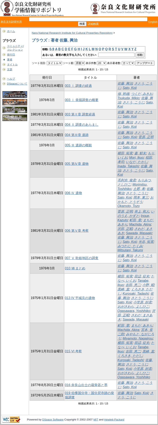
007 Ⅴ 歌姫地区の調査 (82, 258)
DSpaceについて (17, 83)
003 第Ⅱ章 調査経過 (80, 114)
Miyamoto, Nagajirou (138, 338)
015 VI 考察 (73, 351)
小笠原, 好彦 (142, 302)
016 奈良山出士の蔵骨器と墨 (86, 385)
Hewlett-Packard (114, 419)
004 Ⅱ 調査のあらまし (82, 124)
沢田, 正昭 (125, 229)
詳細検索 (93, 23)
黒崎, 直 (123, 289)
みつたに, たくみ (130, 246)
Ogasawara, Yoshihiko (134, 311)
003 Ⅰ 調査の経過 (78, 85)
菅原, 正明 (145, 137)
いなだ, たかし (137, 162)
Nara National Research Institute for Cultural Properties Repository (72, 32)
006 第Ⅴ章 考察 (77, 230)
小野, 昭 (148, 285)
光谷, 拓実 (145, 241)
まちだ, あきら (142, 325)
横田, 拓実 (125, 153)
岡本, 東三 (140, 197)
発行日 (11, 54)
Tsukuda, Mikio (128, 98)
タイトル (12, 64)
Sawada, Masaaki (139, 233)
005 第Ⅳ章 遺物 (77, 163)
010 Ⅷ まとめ (75, 268)
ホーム (11, 31)
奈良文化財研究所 (11, 21)
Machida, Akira (140, 224)
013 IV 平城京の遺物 (80, 298)
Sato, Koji (130, 88)
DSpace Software (53, 419)
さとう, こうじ (133, 102)
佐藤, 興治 (125, 83)
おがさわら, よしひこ (133, 306)
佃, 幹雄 (123, 93)
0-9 (52, 49)
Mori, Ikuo (136, 157)
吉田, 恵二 (133, 285)
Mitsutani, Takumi (130, 250)
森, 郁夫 (140, 153)
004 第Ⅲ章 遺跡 (77, 135)
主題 (9, 69)
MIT (95, 419)
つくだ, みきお (142, 93)
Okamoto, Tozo (129, 206)
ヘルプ (11, 78)
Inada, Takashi (128, 166)
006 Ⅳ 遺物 (73, 193)
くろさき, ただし (130, 355)
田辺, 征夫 (141, 276)
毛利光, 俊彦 (127, 180)
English (152, 21)
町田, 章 (135, 220)
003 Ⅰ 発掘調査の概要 (82, 100)
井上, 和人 (141, 211)
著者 (9, 59)
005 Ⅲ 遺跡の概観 (78, 145)
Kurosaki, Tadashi (136, 293)
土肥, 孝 (139, 189)
